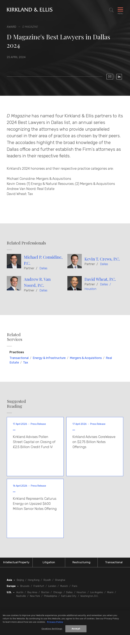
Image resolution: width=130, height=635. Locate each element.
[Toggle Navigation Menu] (120, 10)
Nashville (21, 596)
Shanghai (60, 580)
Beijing (20, 580)
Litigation (49, 562)
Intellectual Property (16, 562)
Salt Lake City (68, 596)
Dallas (43, 268)
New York (35, 596)
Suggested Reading (16, 404)
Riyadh (47, 580)
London (52, 586)
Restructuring (81, 562)
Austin (19, 592)
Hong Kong (33, 580)
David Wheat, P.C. (100, 279)
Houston (90, 289)
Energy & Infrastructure (49, 358)
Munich (64, 586)
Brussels (24, 586)
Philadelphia (50, 596)
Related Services (14, 337)
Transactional (19, 358)
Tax (25, 362)
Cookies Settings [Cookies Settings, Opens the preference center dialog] (51, 629)
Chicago (57, 592)
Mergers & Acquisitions (86, 358)
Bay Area (32, 592)
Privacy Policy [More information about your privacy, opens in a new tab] (55, 622)
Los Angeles (96, 592)
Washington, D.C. (89, 596)
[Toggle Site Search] (111, 10)
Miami (110, 592)
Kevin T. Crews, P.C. (102, 259)
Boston (45, 592)
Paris (74, 586)
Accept (76, 629)
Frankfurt (39, 586)
